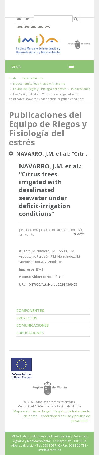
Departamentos (32, 78)
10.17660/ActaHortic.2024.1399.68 (52, 284)
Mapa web (21, 411)
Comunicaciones (32, 325)
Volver (79, 234)
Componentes (30, 310)
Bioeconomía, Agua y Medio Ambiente (39, 83)
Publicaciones (80, 89)
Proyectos (26, 318)
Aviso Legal (41, 411)
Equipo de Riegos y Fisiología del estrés (39, 89)
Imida (12, 78)
